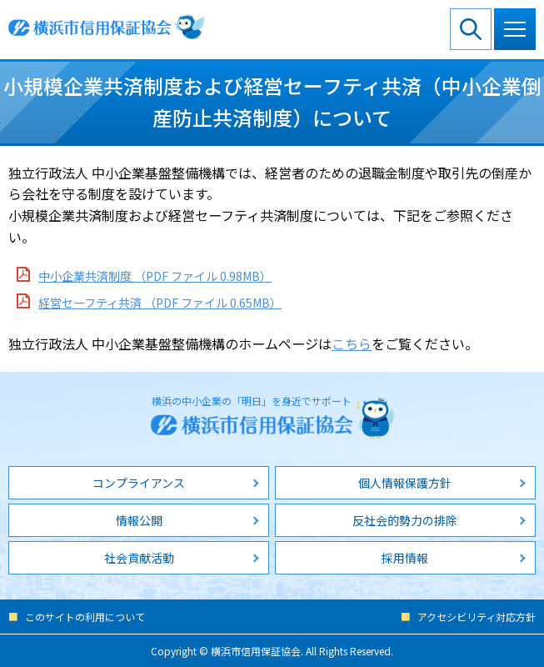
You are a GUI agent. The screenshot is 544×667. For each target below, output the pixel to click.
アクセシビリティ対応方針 (476, 616)
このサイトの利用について (85, 616)
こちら (352, 344)
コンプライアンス (138, 482)
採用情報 (405, 557)
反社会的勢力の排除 (404, 520)
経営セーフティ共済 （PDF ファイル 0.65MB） (160, 302)
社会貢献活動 (139, 557)
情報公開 (139, 520)
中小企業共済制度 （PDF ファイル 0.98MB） (155, 276)
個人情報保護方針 (405, 482)
